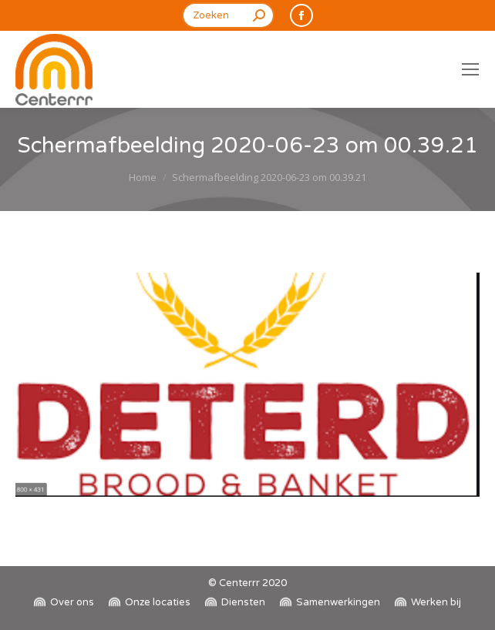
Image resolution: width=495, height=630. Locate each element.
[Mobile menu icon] (470, 69)
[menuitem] (64, 602)
